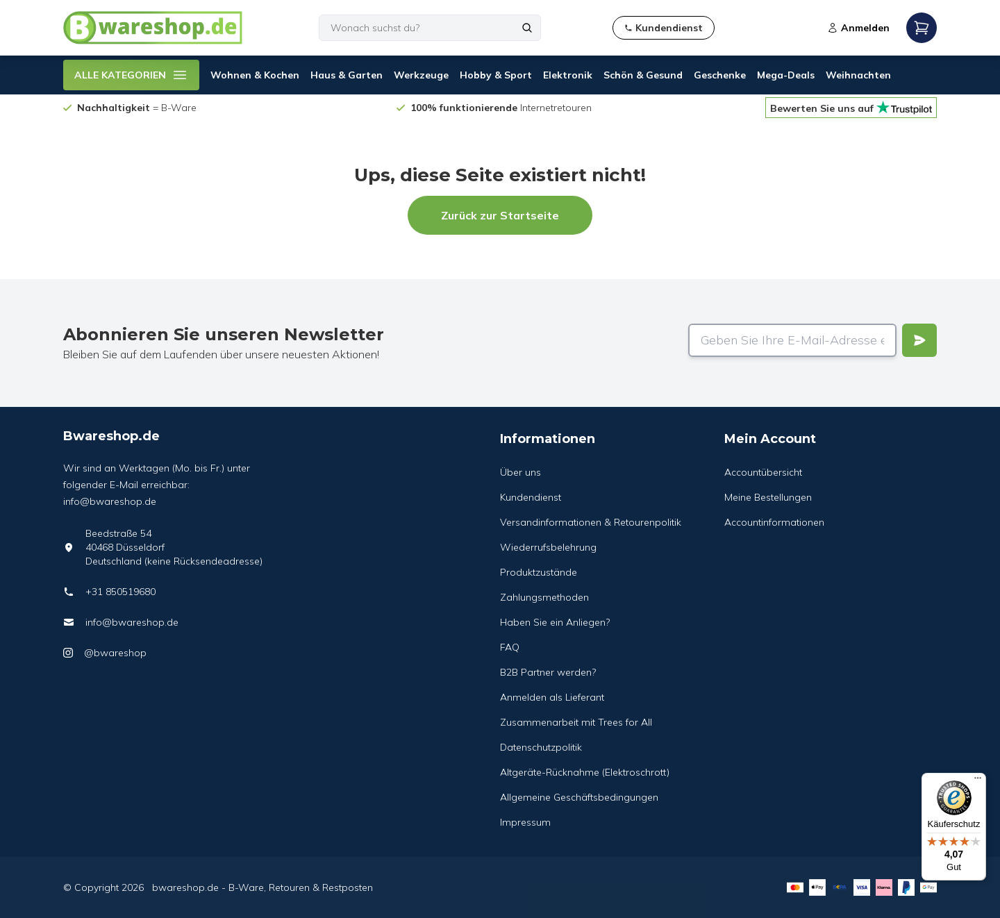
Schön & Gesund (643, 75)
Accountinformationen (774, 522)
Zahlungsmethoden (544, 597)
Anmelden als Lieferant (552, 697)
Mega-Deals (786, 75)
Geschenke (720, 75)
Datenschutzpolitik (541, 747)
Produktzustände (538, 572)
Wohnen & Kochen (254, 75)
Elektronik (567, 75)
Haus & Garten (346, 75)
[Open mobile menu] (921, 27)
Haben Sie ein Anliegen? (555, 622)
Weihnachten (858, 75)
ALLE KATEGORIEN (131, 75)
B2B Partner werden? (548, 672)
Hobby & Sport (496, 75)
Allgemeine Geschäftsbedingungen (579, 797)
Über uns (520, 472)
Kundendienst (530, 497)
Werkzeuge (421, 75)
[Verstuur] (919, 340)
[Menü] (977, 781)
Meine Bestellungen (768, 497)
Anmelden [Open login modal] (858, 28)
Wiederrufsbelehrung (548, 547)
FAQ (509, 647)
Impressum (525, 822)
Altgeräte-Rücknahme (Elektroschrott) (584, 772)
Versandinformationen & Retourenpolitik (590, 522)
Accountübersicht (763, 472)
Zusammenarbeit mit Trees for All (576, 722)
